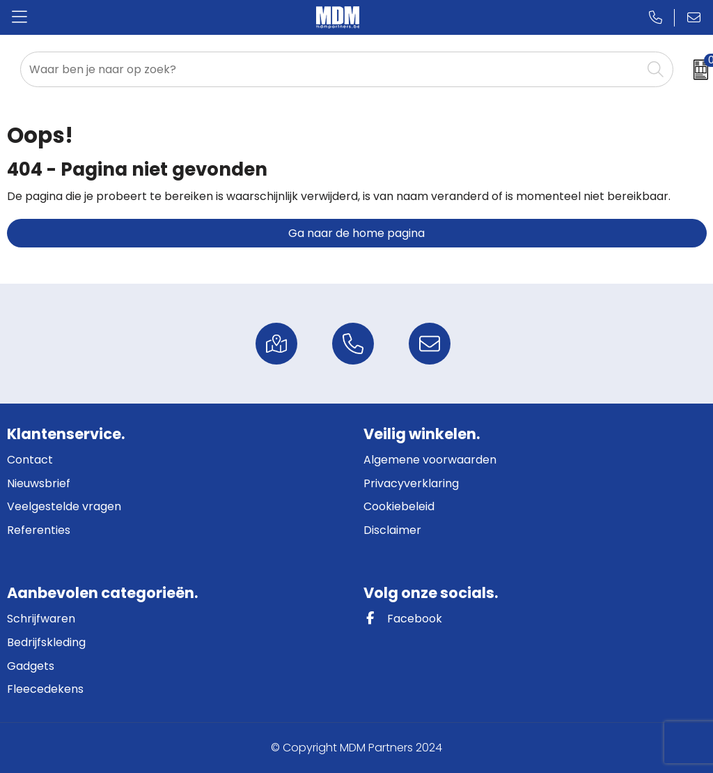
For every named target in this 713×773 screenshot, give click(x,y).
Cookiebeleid (398, 506)
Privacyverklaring (411, 483)
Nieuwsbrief (38, 483)
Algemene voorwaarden (429, 460)
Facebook (402, 619)
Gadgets (30, 666)
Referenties (38, 530)
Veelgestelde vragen (64, 506)
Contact (30, 460)
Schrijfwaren (41, 619)
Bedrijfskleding (46, 642)
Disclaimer (392, 530)
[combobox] (331, 69)
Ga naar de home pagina (356, 233)
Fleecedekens (45, 689)
